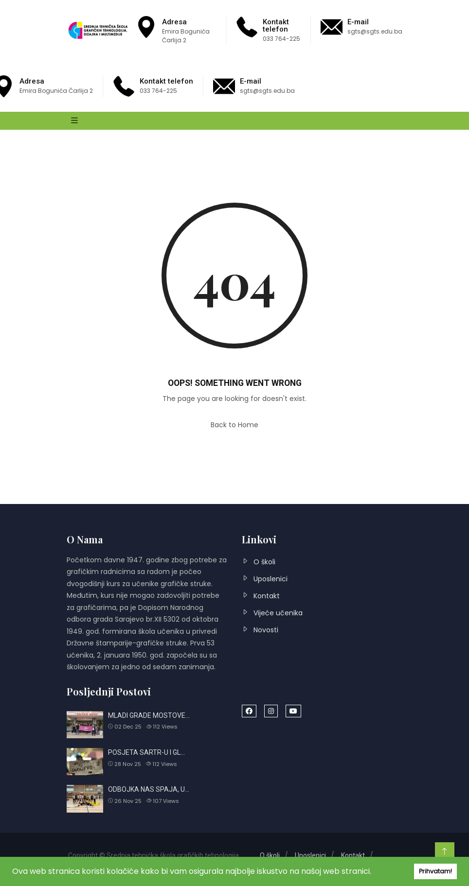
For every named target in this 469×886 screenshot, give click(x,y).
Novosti (265, 630)
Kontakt (266, 596)
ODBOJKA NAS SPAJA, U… (148, 789)
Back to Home (234, 425)
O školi (264, 562)
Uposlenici (270, 579)
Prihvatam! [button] (435, 871)
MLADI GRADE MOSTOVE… (149, 715)
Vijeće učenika (278, 613)
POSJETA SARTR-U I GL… (146, 752)
